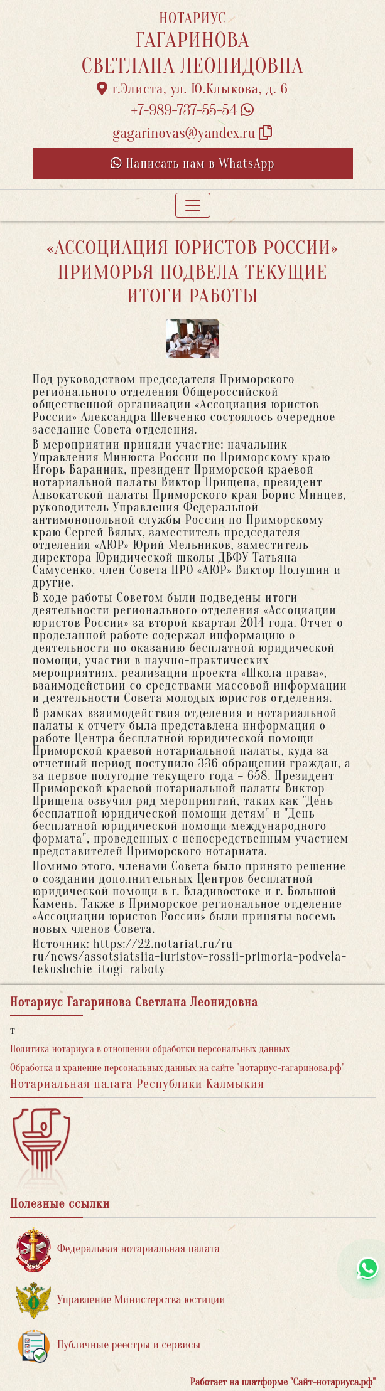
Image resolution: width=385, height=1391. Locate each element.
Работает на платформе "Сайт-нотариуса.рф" (283, 1382)
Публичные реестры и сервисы (108, 1345)
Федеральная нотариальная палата (118, 1249)
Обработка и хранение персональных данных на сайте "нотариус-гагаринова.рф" (177, 1068)
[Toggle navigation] (192, 205)
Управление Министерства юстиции (120, 1300)
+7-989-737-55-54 (192, 110)
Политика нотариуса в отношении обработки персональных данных (150, 1049)
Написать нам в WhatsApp (193, 163)
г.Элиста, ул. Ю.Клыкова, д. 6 (192, 89)
